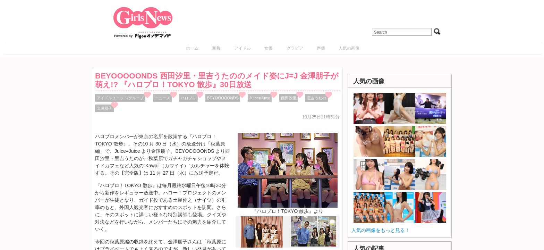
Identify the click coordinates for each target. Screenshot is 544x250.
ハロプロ (188, 98)
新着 (216, 48)
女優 (268, 48)
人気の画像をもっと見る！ (380, 230)
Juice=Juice (259, 98)
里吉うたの (316, 98)
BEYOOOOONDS (223, 98)
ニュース (162, 98)
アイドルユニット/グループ (120, 98)
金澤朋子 (104, 108)
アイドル (242, 48)
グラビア (295, 48)
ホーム (192, 48)
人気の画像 (349, 48)
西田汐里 (288, 98)
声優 (321, 48)
